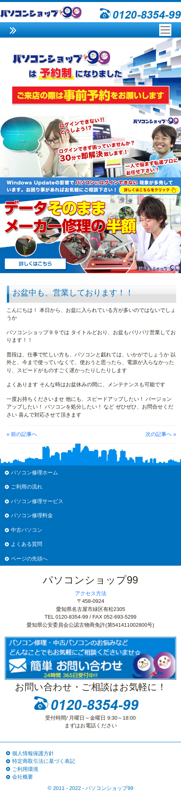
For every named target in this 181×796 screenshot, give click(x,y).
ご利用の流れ (26, 487)
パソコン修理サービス (37, 501)
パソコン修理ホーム (34, 473)
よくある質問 (26, 544)
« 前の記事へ (21, 434)
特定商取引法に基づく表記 (43, 761)
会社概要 (22, 777)
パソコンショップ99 (109, 788)
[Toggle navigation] (165, 30)
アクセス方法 (90, 593)
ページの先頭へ (29, 559)
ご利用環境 (25, 769)
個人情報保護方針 (33, 753)
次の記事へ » (161, 434)
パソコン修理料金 (32, 515)
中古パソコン (26, 530)
